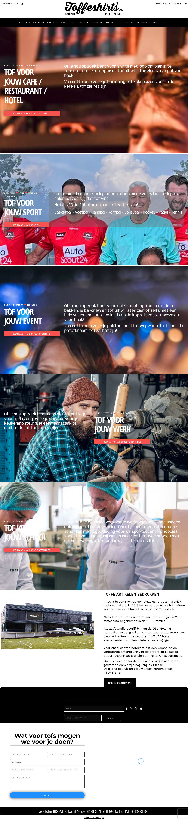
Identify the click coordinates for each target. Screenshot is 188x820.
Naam (67, 704)
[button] (22, 4)
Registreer (175, 4)
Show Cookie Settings (94, 817)
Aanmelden (160, 4)
